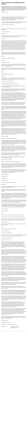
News (15, 326)
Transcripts (17, 326)
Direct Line (22, 41)
